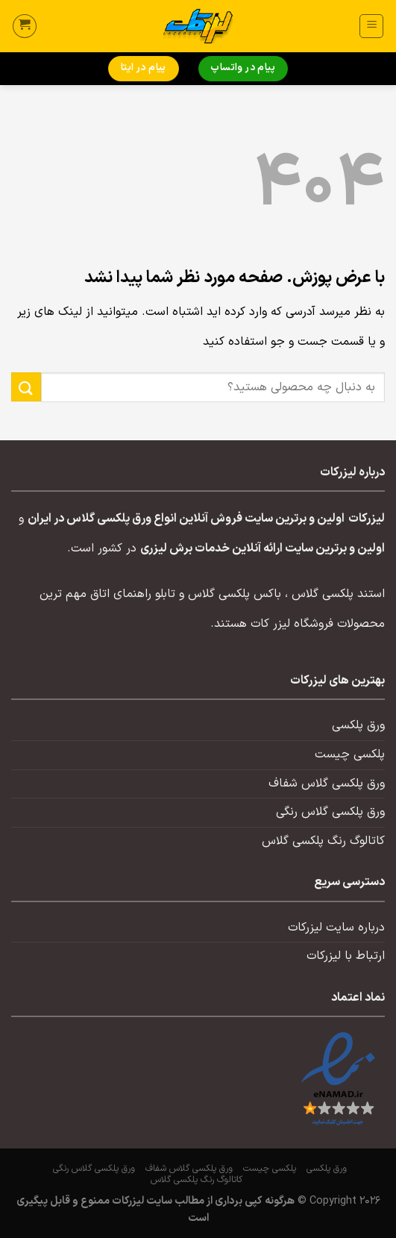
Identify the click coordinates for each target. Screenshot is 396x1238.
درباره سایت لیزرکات (336, 928)
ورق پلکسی (358, 725)
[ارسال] (26, 386)
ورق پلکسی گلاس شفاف (326, 783)
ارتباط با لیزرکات (346, 956)
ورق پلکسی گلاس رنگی (330, 812)
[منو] (371, 26)
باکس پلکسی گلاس (234, 594)
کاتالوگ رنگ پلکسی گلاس (323, 841)
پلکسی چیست (350, 754)
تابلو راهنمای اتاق (132, 594)
